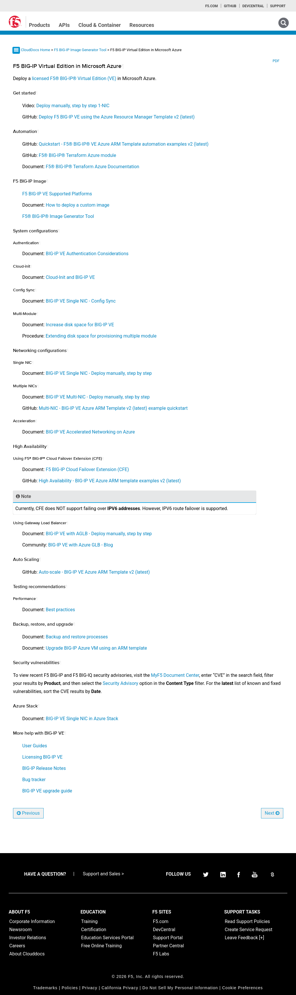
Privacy (89, 987)
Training (89, 921)
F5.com (211, 6)
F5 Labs (161, 954)
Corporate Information (32, 921)
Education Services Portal (107, 937)
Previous (28, 813)
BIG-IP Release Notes (44, 768)
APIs (64, 25)
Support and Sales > (103, 874)
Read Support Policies (247, 921)
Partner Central (168, 945)
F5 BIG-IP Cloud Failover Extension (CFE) (87, 469)
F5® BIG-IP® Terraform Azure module (77, 155)
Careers (17, 945)
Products (39, 25)
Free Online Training (101, 945)
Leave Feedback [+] (244, 937)
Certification (93, 929)
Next (272, 813)
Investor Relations (27, 937)
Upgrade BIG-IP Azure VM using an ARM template (96, 648)
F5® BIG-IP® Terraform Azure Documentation (92, 166)
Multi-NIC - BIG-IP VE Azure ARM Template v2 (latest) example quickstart (113, 408)
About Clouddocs (27, 954)
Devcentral (253, 6)
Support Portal (168, 937)
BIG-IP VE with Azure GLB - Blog (80, 545)
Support (278, 6)
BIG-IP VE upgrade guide (47, 791)
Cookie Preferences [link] (242, 987)
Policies (70, 987)
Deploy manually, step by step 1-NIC (73, 105)
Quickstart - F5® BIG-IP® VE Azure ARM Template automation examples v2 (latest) (123, 144)
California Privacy (119, 987)
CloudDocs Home (35, 50)
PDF (276, 61)
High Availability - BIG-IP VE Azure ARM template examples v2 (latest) (110, 480)
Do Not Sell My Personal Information (180, 987)
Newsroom (20, 929)
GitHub (230, 6)
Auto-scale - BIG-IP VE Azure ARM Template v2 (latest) (94, 572)
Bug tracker (34, 779)
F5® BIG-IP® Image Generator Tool (58, 216)
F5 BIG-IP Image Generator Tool (81, 50)
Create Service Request (249, 929)
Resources (142, 25)
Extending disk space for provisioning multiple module (101, 336)
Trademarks (45, 987)
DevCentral (164, 929)
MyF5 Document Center (175, 675)
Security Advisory (120, 683)
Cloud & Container (99, 25)
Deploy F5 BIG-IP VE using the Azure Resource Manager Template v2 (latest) (117, 117)
